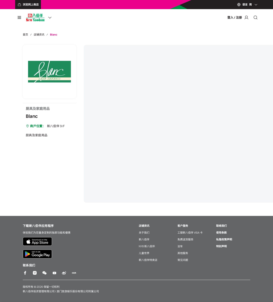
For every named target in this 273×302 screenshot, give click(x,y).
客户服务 (182, 225)
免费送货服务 (185, 239)
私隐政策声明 (224, 239)
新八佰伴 (144, 239)
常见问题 (182, 260)
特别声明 (221, 246)
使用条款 (221, 232)
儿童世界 (144, 253)
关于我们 (144, 232)
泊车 (180, 246)
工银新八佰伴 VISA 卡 (190, 232)
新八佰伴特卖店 (148, 260)
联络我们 (221, 225)
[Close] (255, 17)
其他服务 (182, 253)
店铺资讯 (39, 34)
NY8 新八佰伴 (147, 246)
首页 (25, 34)
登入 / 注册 (238, 17)
